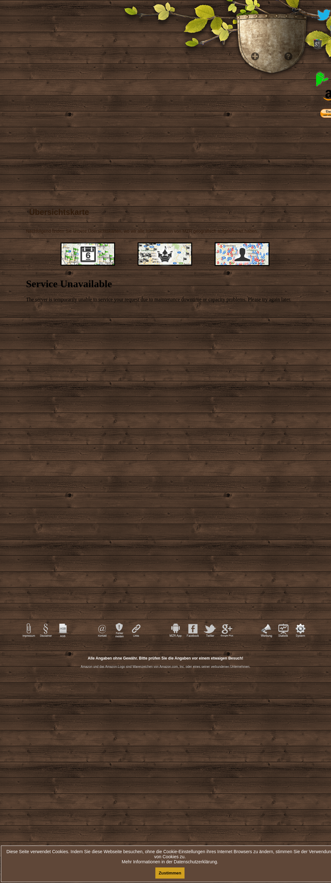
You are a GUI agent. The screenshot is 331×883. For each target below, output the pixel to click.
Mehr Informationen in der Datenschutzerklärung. (170, 861)
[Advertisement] (165, 733)
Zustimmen (170, 873)
